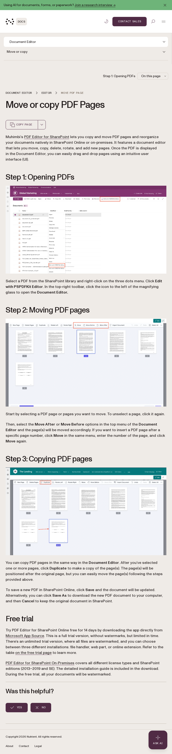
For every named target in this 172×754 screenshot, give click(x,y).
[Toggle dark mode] (106, 21)
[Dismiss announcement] (165, 5)
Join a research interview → (95, 5)
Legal (38, 746)
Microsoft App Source (25, 635)
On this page (154, 76)
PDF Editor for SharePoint (46, 136)
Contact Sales (129, 21)
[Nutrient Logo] (16, 21)
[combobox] (42, 124)
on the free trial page (33, 652)
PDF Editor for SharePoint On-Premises (40, 663)
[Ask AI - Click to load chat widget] (158, 740)
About (9, 746)
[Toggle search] (153, 21)
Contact (24, 746)
